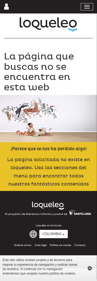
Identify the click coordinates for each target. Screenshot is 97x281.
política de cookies (62, 273)
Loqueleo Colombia (48, 24)
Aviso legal (41, 245)
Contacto (80, 245)
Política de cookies (60, 245)
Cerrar (90, 268)
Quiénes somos (22, 245)
